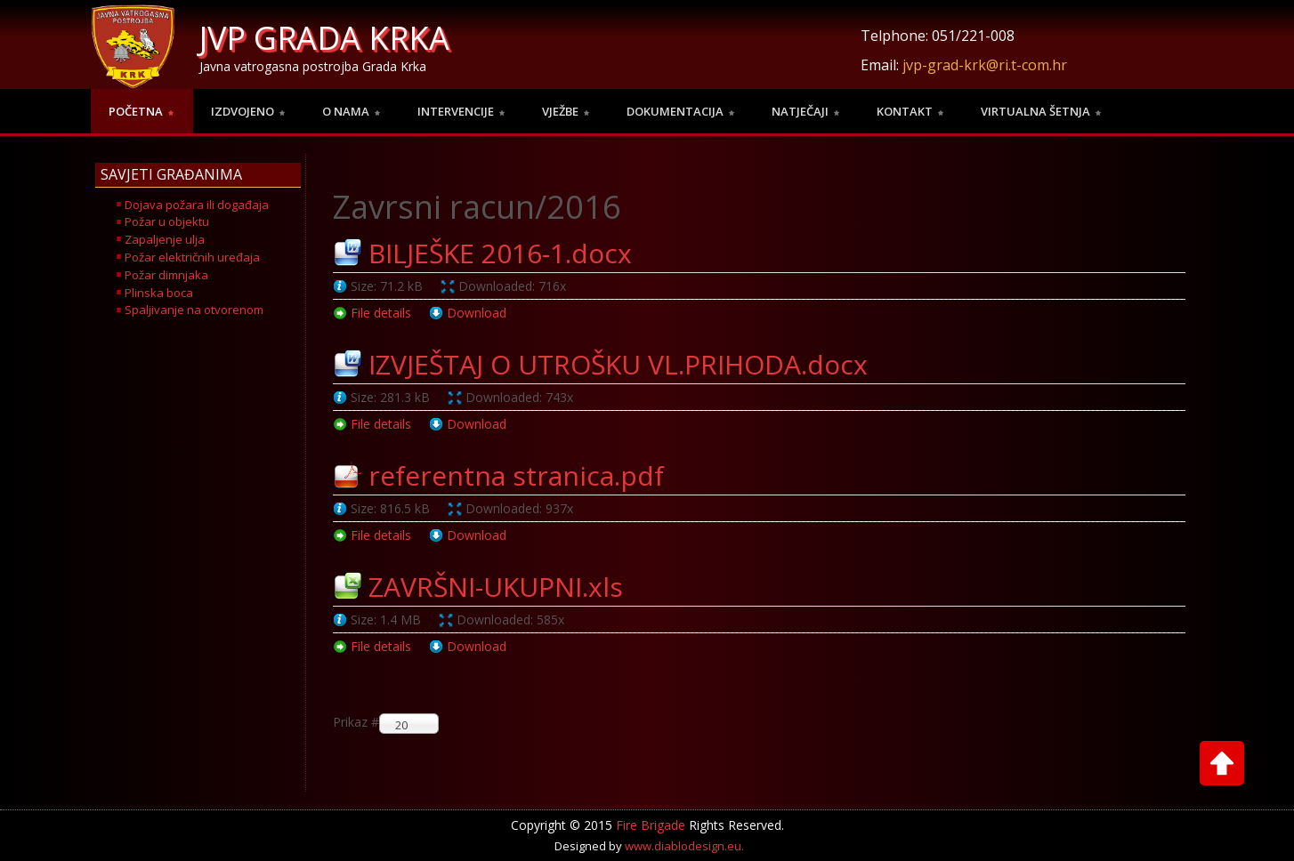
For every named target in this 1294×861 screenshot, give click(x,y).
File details (381, 312)
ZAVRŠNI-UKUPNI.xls (495, 586)
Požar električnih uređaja (192, 257)
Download (476, 312)
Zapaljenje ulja (165, 239)
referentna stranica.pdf (516, 475)
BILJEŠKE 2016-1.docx (500, 253)
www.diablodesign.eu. (684, 846)
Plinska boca (159, 293)
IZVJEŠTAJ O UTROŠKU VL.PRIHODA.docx (618, 364)
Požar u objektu (167, 221)
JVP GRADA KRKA (324, 38)
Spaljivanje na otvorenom (194, 310)
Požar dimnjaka (166, 275)
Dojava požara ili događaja (197, 205)
